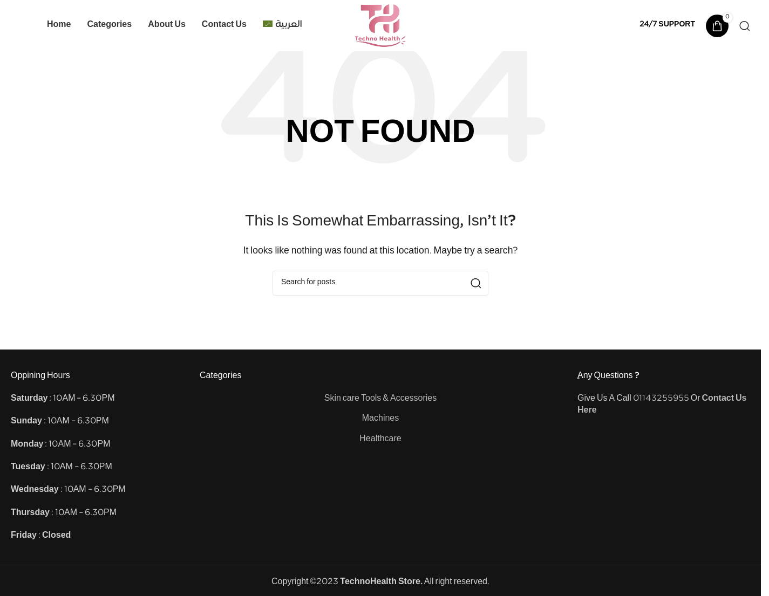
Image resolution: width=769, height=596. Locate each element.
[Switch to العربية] (282, 26)
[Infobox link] (667, 25)
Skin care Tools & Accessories (380, 399)
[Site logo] (380, 25)
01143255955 (661, 399)
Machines (380, 419)
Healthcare (380, 439)
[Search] (745, 26)
